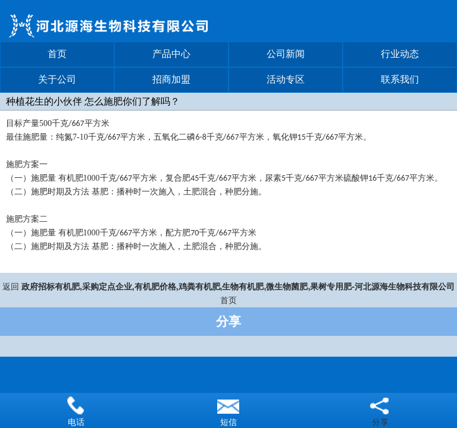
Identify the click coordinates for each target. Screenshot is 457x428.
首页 (57, 54)
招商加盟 (171, 79)
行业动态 (400, 54)
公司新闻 (286, 54)
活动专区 (286, 79)
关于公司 (57, 79)
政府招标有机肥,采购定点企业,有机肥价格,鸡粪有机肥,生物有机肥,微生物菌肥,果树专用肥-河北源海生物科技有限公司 (238, 286)
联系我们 (400, 79)
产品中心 (171, 54)
